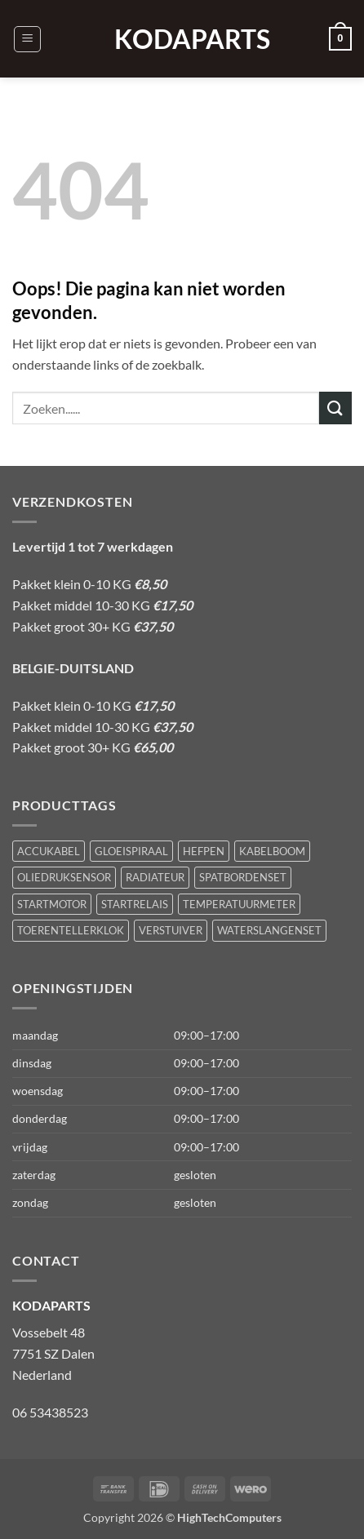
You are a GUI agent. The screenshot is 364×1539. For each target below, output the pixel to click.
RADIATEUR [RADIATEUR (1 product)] (155, 877)
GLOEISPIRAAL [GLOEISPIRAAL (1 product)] (131, 851)
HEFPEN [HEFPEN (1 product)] (203, 851)
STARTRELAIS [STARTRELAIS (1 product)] (134, 904)
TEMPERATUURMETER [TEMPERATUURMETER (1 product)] (239, 904)
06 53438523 (50, 1412)
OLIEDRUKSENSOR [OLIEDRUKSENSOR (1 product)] (64, 877)
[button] (27, 39)
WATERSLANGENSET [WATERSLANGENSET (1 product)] (269, 930)
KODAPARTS (182, 39)
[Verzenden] (335, 408)
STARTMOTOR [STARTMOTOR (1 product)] (52, 904)
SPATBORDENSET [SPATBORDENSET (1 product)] (242, 877)
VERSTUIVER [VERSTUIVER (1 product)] (170, 930)
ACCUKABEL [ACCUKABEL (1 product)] (48, 851)
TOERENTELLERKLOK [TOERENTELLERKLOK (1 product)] (70, 930)
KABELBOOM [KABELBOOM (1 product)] (272, 851)
